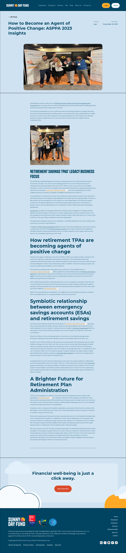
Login (106, 5)
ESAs (31, 276)
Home (116, 516)
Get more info (63, 489)
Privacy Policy (28, 545)
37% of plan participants (47, 227)
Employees (42, 5)
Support (50, 545)
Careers (115, 535)
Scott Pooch (34, 211)
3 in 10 (85, 344)
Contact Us (87, 5)
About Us (78, 5)
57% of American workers (57, 229)
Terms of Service (14, 545)
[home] (17, 5)
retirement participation (80, 328)
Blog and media (113, 529)
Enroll (116, 5)
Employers (51, 5)
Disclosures (40, 545)
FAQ (66, 5)
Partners (60, 5)
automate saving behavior (65, 353)
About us (115, 532)
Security (58, 545)
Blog (71, 5)
